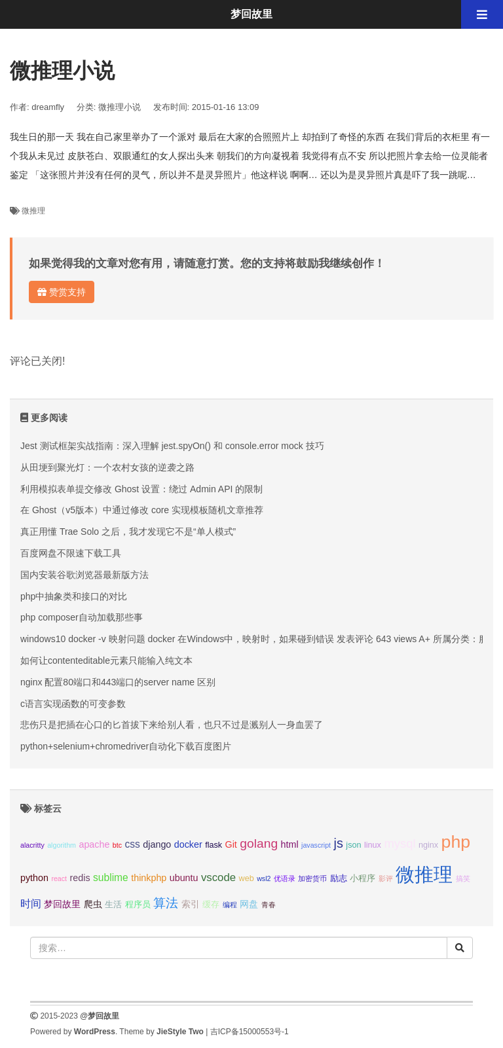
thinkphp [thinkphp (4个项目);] (148, 878)
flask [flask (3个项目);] (213, 845)
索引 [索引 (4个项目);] (190, 904)
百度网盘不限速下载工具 (70, 553)
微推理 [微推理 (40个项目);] (424, 874)
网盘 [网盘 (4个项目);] (249, 904)
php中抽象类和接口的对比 (73, 596)
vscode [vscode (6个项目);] (218, 877)
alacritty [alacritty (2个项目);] (32, 845)
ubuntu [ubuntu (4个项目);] (184, 878)
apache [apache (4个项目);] (94, 844)
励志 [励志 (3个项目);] (338, 878)
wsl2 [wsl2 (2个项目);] (263, 878)
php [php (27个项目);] (456, 842)
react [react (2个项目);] (59, 878)
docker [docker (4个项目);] (188, 844)
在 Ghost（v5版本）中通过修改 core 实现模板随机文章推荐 (141, 510)
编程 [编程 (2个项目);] (230, 905)
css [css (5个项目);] (132, 844)
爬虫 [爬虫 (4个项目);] (93, 904)
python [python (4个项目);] (34, 878)
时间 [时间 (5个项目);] (30, 903)
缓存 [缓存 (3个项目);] (210, 904)
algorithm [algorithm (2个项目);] (61, 845)
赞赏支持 (61, 292)
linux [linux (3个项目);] (372, 845)
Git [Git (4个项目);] (231, 844)
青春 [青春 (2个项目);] (268, 905)
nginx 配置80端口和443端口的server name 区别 (117, 682)
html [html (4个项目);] (290, 844)
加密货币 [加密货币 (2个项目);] (312, 878)
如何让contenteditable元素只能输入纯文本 (106, 660)
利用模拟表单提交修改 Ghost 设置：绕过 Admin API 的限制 (141, 489)
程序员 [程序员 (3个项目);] (138, 904)
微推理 (33, 210)
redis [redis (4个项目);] (80, 878)
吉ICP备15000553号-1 (249, 1031)
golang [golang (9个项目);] (259, 843)
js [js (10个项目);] (338, 843)
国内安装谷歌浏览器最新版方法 (84, 574)
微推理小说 (119, 107)
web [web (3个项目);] (246, 878)
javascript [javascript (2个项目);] (316, 845)
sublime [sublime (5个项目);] (110, 877)
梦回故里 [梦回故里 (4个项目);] (62, 904)
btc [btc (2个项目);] (117, 845)
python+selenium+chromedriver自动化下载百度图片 (125, 746)
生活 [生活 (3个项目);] (113, 904)
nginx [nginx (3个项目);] (428, 845)
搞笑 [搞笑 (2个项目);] (463, 878)
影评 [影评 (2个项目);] (386, 878)
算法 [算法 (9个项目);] (165, 903)
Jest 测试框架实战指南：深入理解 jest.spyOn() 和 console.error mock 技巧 (172, 446)
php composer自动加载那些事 (81, 617)
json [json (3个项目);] (353, 845)
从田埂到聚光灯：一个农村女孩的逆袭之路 (107, 467)
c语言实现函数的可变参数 (73, 703)
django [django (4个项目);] (157, 844)
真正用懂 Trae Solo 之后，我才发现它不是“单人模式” (128, 531)
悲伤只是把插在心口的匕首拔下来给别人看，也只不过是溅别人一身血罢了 (171, 724)
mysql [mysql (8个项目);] (399, 843)
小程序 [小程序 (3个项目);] (362, 878)
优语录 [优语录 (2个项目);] (284, 878)
